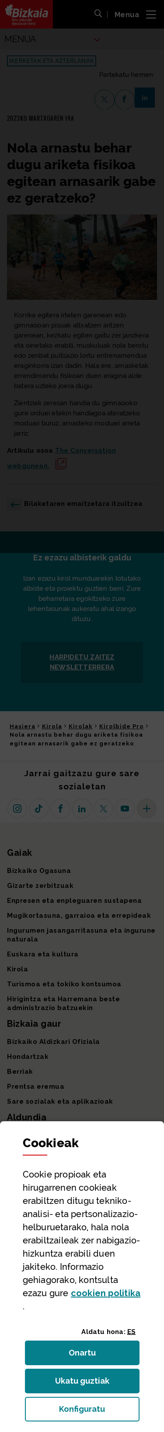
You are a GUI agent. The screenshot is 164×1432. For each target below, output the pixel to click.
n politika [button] (105, 1293)
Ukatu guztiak (85, 1383)
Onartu (92, 1355)
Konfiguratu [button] (99, 1411)
